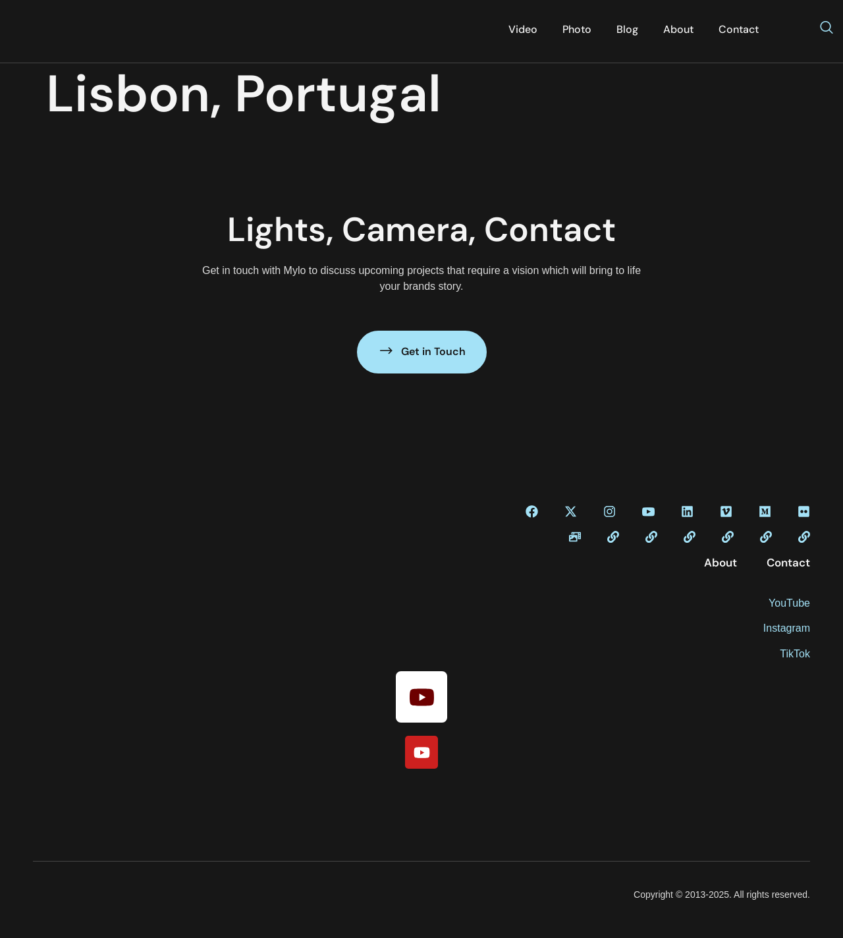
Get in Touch (422, 351)
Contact (739, 29)
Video (522, 29)
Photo (576, 29)
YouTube (789, 603)
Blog (627, 29)
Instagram (786, 628)
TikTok (795, 653)
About (678, 29)
